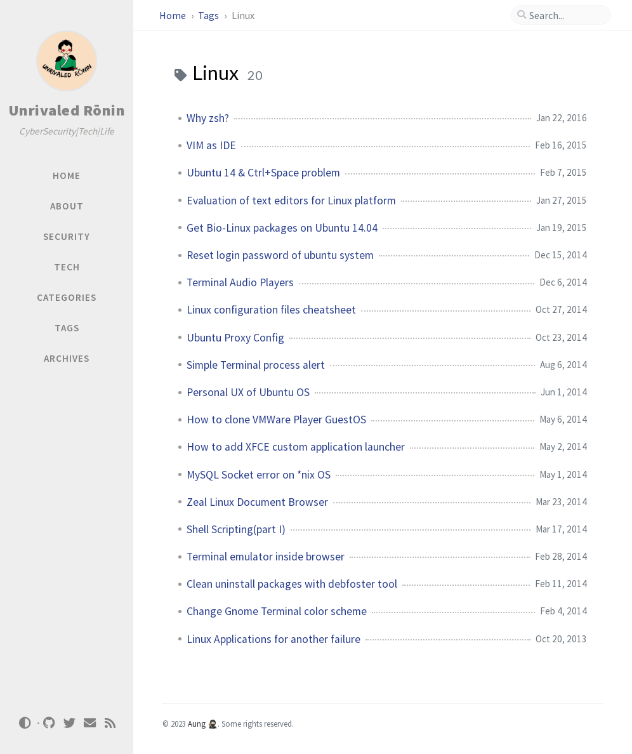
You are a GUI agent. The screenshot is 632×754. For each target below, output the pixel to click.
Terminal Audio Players (240, 282)
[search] (566, 15)
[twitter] (70, 723)
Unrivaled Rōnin (67, 110)
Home (173, 15)
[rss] (110, 723)
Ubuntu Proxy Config (235, 338)
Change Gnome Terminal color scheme (277, 611)
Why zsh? (208, 118)
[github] (49, 723)
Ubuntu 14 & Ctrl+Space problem (263, 173)
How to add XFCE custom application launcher (296, 447)
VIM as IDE (211, 145)
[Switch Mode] (25, 723)
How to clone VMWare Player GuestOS (276, 420)
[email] (90, 723)
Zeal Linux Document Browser (257, 502)
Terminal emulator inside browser (266, 557)
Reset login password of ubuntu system (280, 255)
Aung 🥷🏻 (203, 723)
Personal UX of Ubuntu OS (248, 392)
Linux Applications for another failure (273, 639)
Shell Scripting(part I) (236, 529)
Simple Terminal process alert (256, 365)
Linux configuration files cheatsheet (271, 310)
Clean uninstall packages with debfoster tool (292, 584)
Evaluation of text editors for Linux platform (291, 201)
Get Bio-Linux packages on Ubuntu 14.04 (282, 228)
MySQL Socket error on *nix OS (259, 475)
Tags (209, 15)
